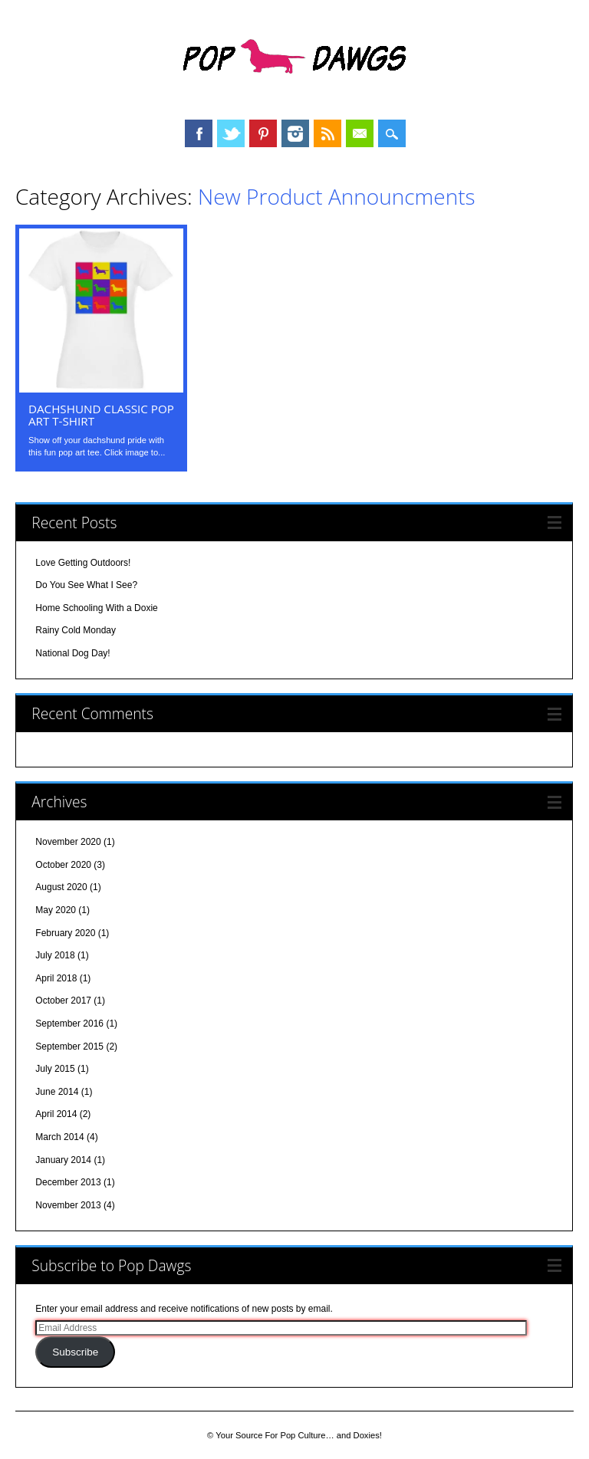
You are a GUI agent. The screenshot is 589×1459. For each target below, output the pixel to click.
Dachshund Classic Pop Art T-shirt (101, 415)
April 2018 (56, 978)
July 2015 (54, 1068)
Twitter (231, 133)
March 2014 (59, 1137)
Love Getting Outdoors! (82, 562)
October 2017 (63, 1000)
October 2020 (63, 864)
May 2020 (55, 910)
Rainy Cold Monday (75, 630)
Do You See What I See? (86, 585)
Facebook (198, 133)
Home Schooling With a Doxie (96, 608)
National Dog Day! (72, 653)
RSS (327, 133)
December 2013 (67, 1182)
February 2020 (65, 933)
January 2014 (63, 1160)
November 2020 (67, 841)
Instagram (295, 133)
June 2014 (56, 1091)
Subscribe (75, 1352)
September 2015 (69, 1046)
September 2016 (69, 1023)
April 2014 (56, 1114)
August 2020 (61, 887)
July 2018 (54, 955)
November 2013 (67, 1205)
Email (359, 133)
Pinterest (263, 133)
